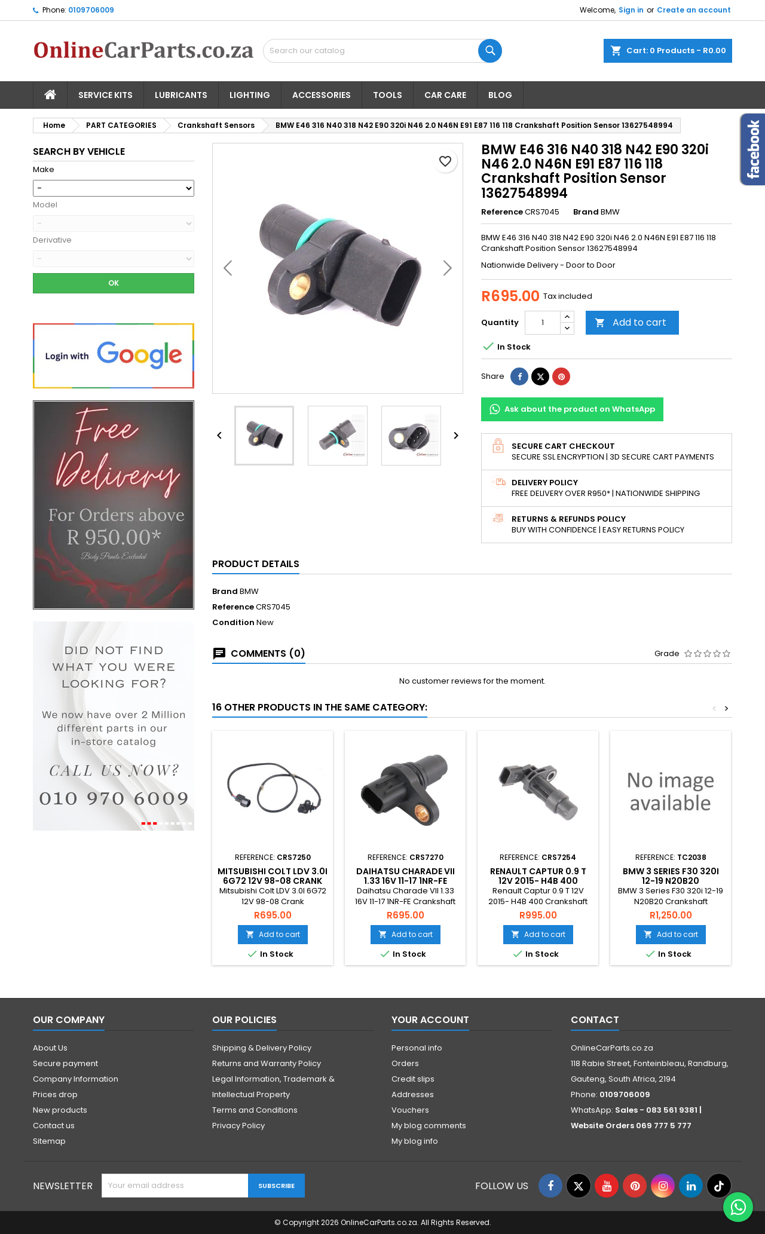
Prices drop (55, 1094)
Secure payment (65, 1063)
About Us (50, 1048)
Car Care (445, 95)
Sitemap (49, 1141)
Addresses (412, 1094)
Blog (500, 95)
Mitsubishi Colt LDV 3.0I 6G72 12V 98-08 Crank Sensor (273, 880)
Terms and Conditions (255, 1110)
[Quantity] (543, 323)
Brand (586, 212)
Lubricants (181, 95)
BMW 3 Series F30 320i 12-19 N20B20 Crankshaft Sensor (671, 880)
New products (60, 1110)
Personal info (416, 1048)
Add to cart (630, 322)
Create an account (694, 10)
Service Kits (105, 95)
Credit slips (412, 1079)
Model (45, 205)
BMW (249, 591)
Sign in (631, 10)
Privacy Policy (238, 1125)
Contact (595, 1020)
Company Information (75, 1079)
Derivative (52, 240)
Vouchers (410, 1110)
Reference (502, 212)
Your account (430, 1020)
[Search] (382, 51)
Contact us (54, 1125)
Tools (387, 95)
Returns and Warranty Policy (266, 1063)
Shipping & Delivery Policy (261, 1048)
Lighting (250, 95)
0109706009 (91, 10)
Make (43, 169)
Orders (405, 1063)
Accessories (321, 95)
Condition (233, 622)
